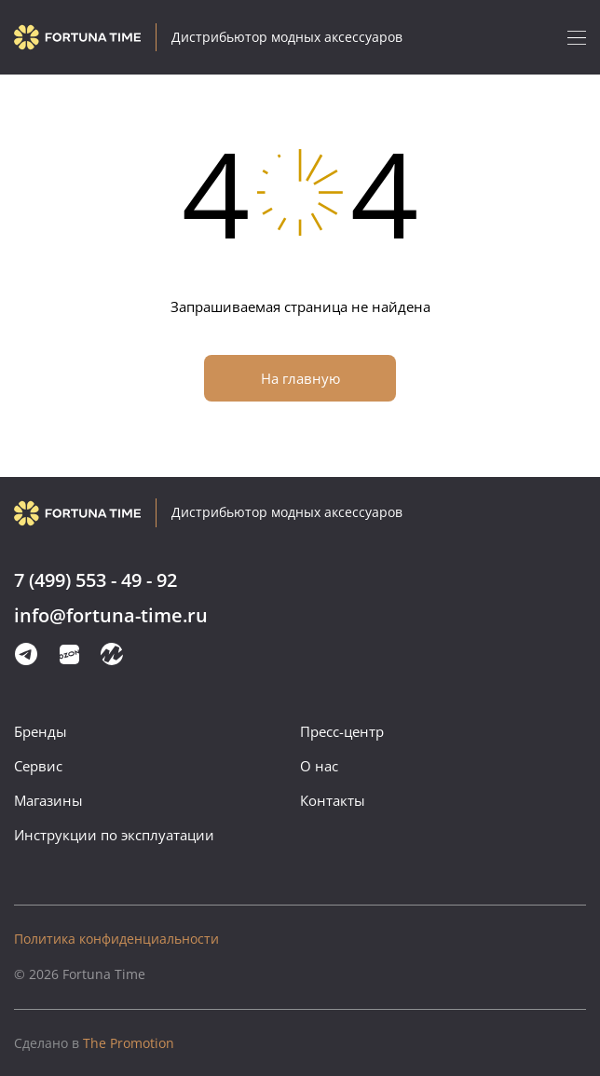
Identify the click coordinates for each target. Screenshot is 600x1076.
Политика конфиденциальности (116, 938)
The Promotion (94, 1043)
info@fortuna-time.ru (111, 616)
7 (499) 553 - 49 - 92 (95, 581)
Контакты (332, 800)
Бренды (40, 731)
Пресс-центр (342, 731)
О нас (319, 765)
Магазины (48, 800)
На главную (300, 378)
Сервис (38, 765)
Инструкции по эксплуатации (114, 834)
